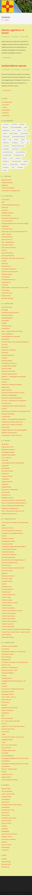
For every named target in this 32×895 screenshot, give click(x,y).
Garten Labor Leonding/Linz (9, 350)
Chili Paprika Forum (7, 326)
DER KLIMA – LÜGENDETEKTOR (10, 667)
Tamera (4, 742)
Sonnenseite (5, 285)
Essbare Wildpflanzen (7, 334)
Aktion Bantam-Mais (7, 307)
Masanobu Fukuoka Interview (9, 374)
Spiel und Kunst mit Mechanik (9, 834)
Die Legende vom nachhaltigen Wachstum (12, 533)
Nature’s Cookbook (6, 820)
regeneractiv (5, 828)
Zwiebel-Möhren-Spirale (14, 65)
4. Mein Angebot (6, 110)
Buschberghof (5, 320)
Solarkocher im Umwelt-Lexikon (10, 271)
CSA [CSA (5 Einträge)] (25, 130)
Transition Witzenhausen (8, 626)
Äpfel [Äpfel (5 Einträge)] (13, 167)
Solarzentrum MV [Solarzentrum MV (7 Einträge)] (19, 155)
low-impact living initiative (8, 557)
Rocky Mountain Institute (8, 729)
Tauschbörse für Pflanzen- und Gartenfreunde (13, 500)
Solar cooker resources (7, 245)
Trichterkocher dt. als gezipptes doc (11, 190)
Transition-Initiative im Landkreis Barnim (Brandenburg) (16, 629)
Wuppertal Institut (6, 777)
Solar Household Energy (8, 255)
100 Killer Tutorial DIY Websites (10, 646)
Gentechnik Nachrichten (8, 355)
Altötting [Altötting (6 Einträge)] (14, 124)
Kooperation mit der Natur (8, 371)
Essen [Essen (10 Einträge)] (4, 140)
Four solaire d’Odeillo (7, 221)
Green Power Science (7, 229)
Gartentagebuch (6, 799)
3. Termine (4, 107)
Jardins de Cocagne (6, 368)
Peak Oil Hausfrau (6, 565)
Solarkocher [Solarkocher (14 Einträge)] (15, 149)
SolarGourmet (6, 36)
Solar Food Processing (7, 253)
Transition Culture (6, 597)
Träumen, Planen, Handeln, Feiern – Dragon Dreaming (16, 632)
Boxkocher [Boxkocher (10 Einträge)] (6, 130)
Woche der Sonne (6, 295)
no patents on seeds (7, 476)
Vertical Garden (6, 427)
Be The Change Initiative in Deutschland (12, 530)
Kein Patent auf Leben (7, 471)
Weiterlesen (7, 57)
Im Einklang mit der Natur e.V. (9, 363)
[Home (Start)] (2, 20)
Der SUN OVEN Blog (7, 791)
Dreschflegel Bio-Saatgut (8, 452)
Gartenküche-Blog (6, 796)
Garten (22, 36)
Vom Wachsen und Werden (9, 839)
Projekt (28, 69)
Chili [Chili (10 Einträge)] (13, 130)
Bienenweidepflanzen (7, 318)
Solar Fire (4, 250)
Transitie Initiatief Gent (7, 589)
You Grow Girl (5, 850)
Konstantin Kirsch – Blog (8, 810)
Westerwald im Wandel (7, 637)
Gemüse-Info (5, 352)
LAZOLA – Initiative (6, 234)
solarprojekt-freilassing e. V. (9, 279)
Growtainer (4, 358)
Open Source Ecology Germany (10, 562)
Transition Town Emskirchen (9, 613)
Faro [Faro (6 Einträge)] (10, 140)
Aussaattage (5, 310)
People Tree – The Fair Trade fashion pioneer (13, 726)
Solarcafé (4, 261)
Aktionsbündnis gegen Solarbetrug (10, 205)
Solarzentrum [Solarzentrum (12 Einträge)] (7, 155)
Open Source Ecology (7, 718)
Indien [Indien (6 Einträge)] (22, 140)
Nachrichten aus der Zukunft (9, 818)
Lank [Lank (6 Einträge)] (27, 143)
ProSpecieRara (5, 479)
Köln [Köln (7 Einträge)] (22, 143)
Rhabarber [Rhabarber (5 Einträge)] (6, 149)
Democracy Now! (6, 665)
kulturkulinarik (5, 812)
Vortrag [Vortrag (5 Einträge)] (25, 161)
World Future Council (7, 774)
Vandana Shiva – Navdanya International (12, 424)
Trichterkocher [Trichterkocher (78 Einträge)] (16, 161)
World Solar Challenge (7, 298)
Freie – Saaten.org (6, 457)
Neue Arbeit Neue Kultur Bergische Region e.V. (14, 560)
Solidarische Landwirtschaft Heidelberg (12, 398)
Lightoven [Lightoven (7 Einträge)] (6, 146)
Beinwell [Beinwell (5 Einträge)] (22, 124)
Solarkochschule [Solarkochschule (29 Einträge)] (8, 152)
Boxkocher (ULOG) (6, 180)
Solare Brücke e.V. (6, 266)
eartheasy (4, 675)
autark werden (5, 649)
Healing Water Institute (7, 694)
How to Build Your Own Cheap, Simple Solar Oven (14, 231)
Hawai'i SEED (5, 460)
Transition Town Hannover (8, 618)
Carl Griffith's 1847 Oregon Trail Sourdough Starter (15, 662)
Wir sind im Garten (6, 844)
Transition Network (7, 605)
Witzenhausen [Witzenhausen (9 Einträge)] (14, 164)
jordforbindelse (6, 807)
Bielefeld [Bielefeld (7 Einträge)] (5, 127)
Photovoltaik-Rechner (7, 237)
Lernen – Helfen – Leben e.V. (9, 697)
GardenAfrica (5, 347)
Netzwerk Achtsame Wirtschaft (9, 707)
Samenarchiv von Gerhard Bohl (10, 489)
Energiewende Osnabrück (8, 541)
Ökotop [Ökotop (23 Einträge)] (5, 170)
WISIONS (4, 771)
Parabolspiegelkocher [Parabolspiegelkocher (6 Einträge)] (17, 146)
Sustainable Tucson (7, 586)
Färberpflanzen (5, 339)
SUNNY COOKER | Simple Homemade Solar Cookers (15, 287)
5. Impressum (5, 112)
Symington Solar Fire (7, 836)
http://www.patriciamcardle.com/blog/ (11, 804)
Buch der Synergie (6, 657)
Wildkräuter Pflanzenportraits (9, 432)
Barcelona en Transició (7, 528)
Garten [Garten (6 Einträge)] (16, 140)
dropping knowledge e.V (8, 673)
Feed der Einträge (6, 861)
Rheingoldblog (5, 831)
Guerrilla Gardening (7, 360)
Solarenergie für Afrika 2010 (9, 269)
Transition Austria (6, 592)
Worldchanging (5, 847)
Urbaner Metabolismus (8, 755)
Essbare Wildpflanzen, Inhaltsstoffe (11, 336)
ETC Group (4, 686)
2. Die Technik (5, 105)
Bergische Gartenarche (7, 447)
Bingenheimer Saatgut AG (8, 449)
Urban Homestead (6, 634)
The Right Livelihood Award (9, 750)
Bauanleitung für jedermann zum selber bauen (14, 651)
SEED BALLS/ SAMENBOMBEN (9, 395)
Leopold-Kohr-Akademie (8, 552)
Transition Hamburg (7, 600)
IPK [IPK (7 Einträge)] (28, 140)
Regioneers (4, 573)
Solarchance (5, 263)
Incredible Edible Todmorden (9, 366)
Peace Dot (4, 723)
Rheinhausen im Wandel (8, 576)
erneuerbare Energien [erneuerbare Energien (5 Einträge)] (18, 136)
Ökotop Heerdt (5, 387)
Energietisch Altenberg (7, 213)
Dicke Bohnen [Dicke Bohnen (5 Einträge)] (24, 133)
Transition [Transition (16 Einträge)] (6, 161)
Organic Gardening (6, 390)
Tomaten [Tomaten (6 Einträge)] (18, 158)
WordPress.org (5, 867)
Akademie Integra (6, 788)
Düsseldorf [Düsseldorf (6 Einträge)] (6, 136)
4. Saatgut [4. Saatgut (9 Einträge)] (6, 124)
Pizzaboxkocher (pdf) (7, 182)
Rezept (26, 36)
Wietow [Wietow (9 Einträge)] (5, 164)
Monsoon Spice (6, 815)
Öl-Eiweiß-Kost (5, 713)
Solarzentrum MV (6, 282)
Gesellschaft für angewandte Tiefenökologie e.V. (14, 546)
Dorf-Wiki (4, 536)
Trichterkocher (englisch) (8, 188)
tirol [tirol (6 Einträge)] (11, 158)
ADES (3, 202)
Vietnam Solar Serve (7, 293)
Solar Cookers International (9, 247)
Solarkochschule (6, 277)
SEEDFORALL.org (6, 495)
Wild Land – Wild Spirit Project (9, 769)
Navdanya (4, 382)
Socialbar (4, 584)
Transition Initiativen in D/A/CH (10, 602)
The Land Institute (6, 747)
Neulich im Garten (6, 823)
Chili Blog (4, 323)
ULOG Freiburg (5, 290)
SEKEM (3, 734)
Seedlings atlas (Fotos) (7, 497)
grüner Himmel (5, 802)
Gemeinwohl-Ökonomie (8, 691)
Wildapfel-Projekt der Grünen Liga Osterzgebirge (14, 430)
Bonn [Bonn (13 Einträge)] (25, 127)
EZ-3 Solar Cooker (6, 215)
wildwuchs (4, 842)
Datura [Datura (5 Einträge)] (5, 133)
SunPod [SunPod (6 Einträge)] (5, 158)
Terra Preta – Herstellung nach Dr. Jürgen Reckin (14, 400)
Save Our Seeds (6, 492)
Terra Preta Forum (6, 403)
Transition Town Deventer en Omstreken (12, 610)
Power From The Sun (7, 239)
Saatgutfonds (5, 484)
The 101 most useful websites (9, 745)
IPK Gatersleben (6, 468)
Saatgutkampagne (6, 487)
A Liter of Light (5, 199)
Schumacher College (7, 578)
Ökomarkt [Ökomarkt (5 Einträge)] (20, 167)
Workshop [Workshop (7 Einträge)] (24, 164)
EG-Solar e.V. (5, 210)
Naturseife (4, 705)
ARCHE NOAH (5, 444)
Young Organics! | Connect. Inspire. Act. (12, 435)
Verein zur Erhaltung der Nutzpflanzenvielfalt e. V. (14, 503)
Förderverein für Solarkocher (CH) (10, 218)
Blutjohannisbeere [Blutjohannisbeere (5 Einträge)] (16, 127)
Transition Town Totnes (8, 624)
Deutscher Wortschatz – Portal (9, 670)
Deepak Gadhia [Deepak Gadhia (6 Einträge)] (14, 133)
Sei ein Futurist (5, 731)
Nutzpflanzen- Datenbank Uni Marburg (12, 384)
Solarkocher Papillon (7, 274)
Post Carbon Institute (7, 570)
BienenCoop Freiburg (7, 315)
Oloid (3, 715)
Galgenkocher (5, 226)
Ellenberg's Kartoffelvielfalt (8, 455)
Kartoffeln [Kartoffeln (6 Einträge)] (6, 143)
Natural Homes (5, 702)
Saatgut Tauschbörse (7, 481)
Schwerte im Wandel (7, 581)
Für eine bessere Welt (7, 544)
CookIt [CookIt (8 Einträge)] (19, 130)
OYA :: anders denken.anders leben (11, 721)
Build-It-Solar (5, 207)
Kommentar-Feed (6, 864)
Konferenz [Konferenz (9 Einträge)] (15, 143)
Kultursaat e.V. (5, 473)
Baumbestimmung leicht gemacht (10, 312)
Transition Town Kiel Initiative (9, 621)
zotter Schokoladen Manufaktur (10, 779)
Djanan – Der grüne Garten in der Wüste (12, 331)
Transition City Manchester (8, 594)
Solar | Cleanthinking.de (8, 242)
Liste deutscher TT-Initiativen (9, 554)
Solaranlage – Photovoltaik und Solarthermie (13, 258)
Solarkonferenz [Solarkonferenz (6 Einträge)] (20, 152)
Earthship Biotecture (7, 678)
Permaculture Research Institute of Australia (13, 392)
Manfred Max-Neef (6, 699)
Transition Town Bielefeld (8, 608)
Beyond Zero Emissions (8, 654)
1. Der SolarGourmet (7, 102)
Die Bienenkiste (6, 328)
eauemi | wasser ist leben (8, 794)
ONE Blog (4, 826)
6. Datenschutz (5, 115)
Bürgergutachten (6, 659)
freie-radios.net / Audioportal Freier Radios (13, 689)
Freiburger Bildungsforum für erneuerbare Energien (15, 223)
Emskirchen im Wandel (7, 538)
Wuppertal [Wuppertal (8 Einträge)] (6, 167)
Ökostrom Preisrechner (8, 710)
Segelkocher (5, 185)
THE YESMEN (5, 753)
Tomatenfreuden (6, 416)
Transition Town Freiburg (8, 616)
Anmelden (4, 859)
